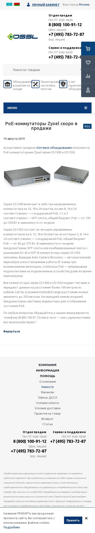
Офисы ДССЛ (47, 397)
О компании (47, 381)
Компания (47, 364)
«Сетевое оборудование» (54, 147)
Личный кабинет (46, 4)
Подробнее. (12, 527)
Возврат (47, 418)
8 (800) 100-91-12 (65, 24)
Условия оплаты (47, 402)
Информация (47, 370)
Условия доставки (48, 408)
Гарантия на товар (47, 413)
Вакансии (47, 392)
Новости (47, 386)
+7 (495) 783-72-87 (66, 34)
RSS (87, 126)
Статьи (47, 424)
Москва (84, 4)
